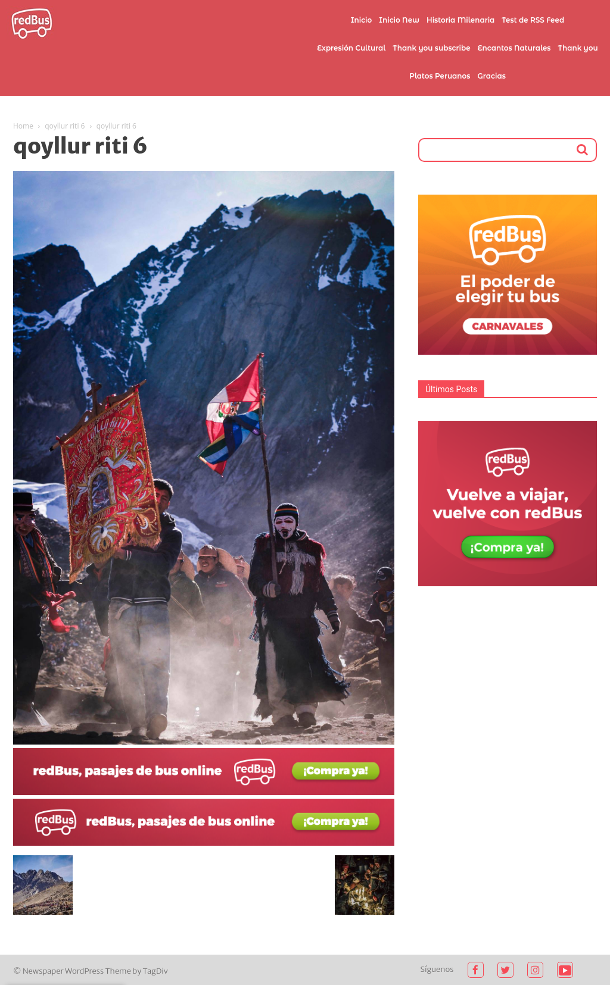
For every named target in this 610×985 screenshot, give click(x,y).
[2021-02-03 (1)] (203, 843)
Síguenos (437, 969)
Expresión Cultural (351, 47)
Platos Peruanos (439, 75)
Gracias (492, 75)
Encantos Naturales (514, 47)
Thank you (578, 47)
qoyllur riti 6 (65, 126)
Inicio (361, 19)
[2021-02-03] (203, 792)
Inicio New (399, 19)
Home (23, 126)
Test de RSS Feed (533, 19)
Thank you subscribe (431, 47)
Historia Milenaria (460, 19)
